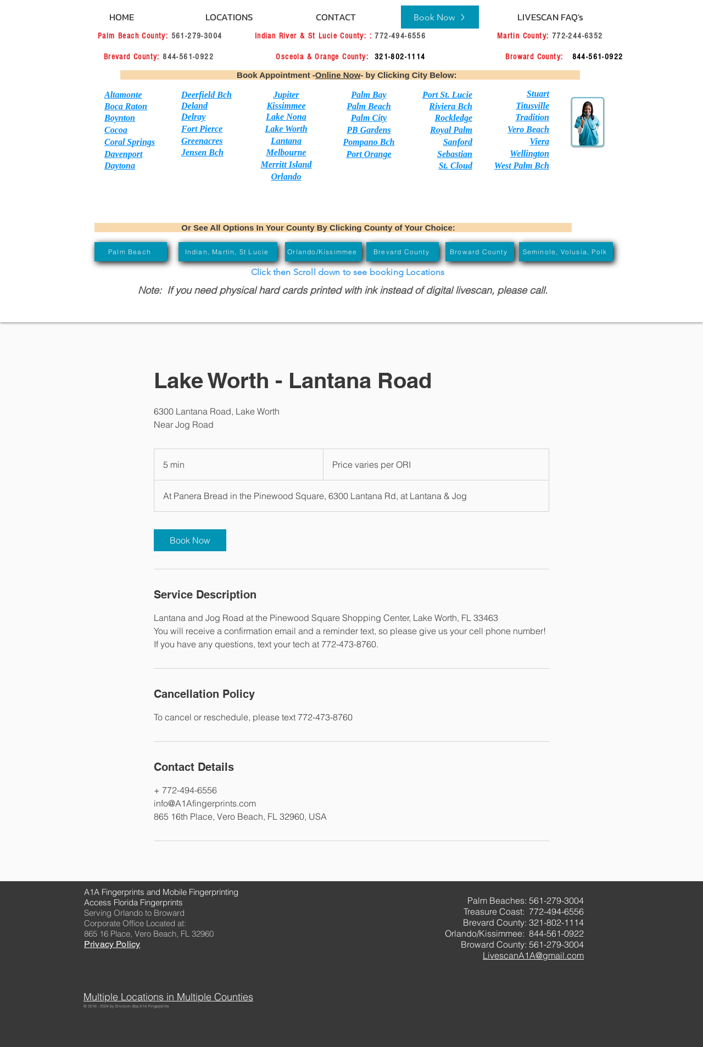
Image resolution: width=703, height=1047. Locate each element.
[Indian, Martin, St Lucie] (227, 251)
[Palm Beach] (130, 251)
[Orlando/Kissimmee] (323, 251)
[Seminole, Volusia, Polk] (566, 251)
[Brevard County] (402, 251)
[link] (190, 540)
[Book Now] (440, 17)
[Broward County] (479, 251)
